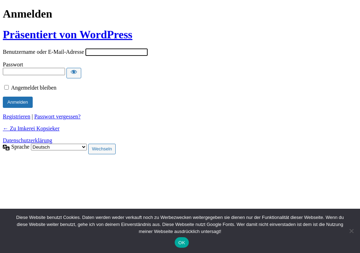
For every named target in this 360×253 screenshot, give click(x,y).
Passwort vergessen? (57, 116)
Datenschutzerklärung (27, 140)
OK (181, 242)
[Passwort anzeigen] (73, 73)
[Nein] (351, 230)
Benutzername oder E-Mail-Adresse (43, 52)
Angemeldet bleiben (33, 88)
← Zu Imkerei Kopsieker (31, 128)
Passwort (13, 64)
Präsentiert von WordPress (68, 34)
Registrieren (16, 116)
